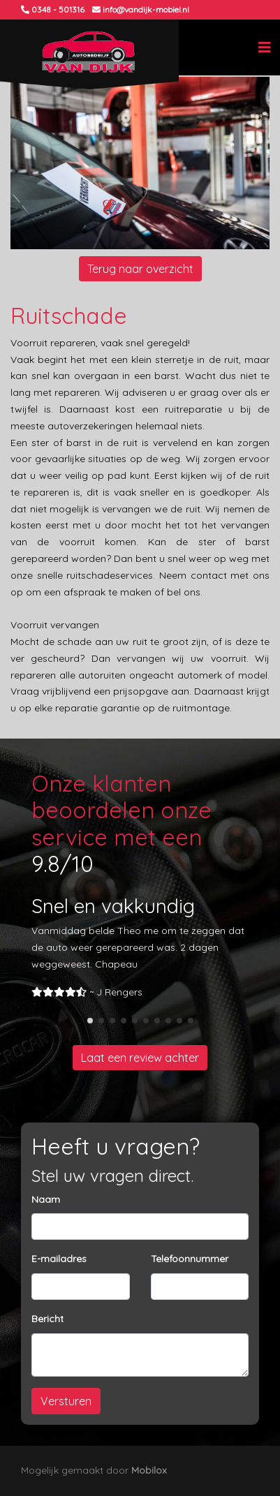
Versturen (65, 1401)
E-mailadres (59, 1258)
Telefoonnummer (189, 1258)
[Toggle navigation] (264, 47)
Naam (45, 1199)
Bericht (47, 1318)
